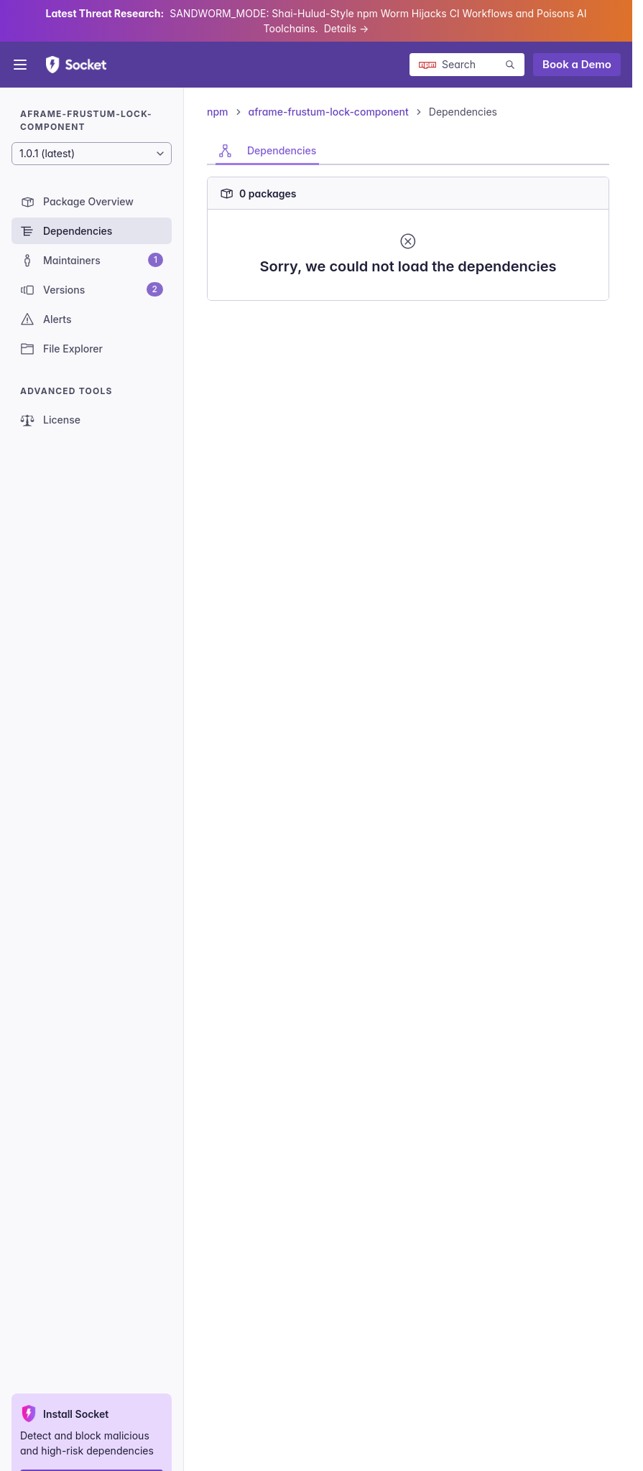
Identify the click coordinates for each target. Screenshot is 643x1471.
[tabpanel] (408, 233)
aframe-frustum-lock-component (329, 112)
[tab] (267, 150)
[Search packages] (467, 64)
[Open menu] (20, 64)
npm (217, 112)
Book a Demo (576, 64)
